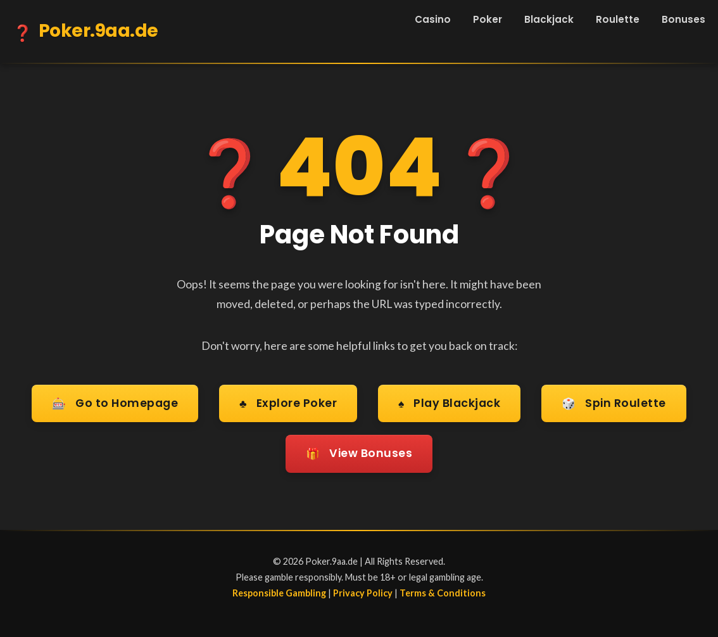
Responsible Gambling (279, 593)
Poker (487, 19)
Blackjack (549, 19)
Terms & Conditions (443, 593)
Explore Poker (288, 404)
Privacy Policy (363, 593)
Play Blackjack (449, 404)
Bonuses (683, 19)
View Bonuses (359, 454)
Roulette (617, 19)
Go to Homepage (115, 404)
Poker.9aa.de (85, 33)
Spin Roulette (614, 404)
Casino (433, 19)
